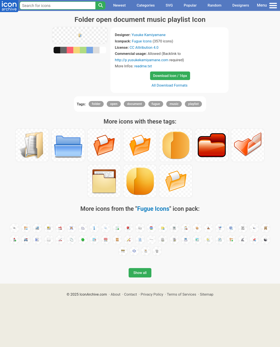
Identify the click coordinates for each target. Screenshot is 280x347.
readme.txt (143, 66)
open (113, 104)
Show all (140, 273)
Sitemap (207, 294)
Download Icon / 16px (170, 76)
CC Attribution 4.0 (144, 47)
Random (214, 5)
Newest (119, 5)
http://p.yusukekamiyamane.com (141, 60)
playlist (193, 104)
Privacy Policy (152, 294)
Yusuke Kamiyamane (148, 35)
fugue (156, 104)
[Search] (100, 5)
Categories (146, 5)
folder (96, 104)
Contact (130, 294)
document (134, 104)
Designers (240, 5)
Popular (190, 5)
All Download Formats (170, 85)
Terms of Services (181, 294)
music (174, 104)
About (116, 294)
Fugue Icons (142, 41)
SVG (169, 5)
